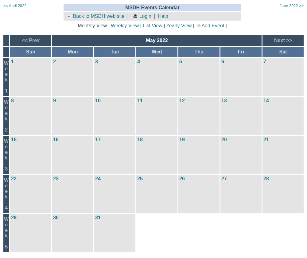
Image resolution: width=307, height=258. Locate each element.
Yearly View (179, 25)
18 (140, 139)
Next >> (283, 40)
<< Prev (31, 40)
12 (182, 100)
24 (98, 178)
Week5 (6, 233)
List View (152, 25)
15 (14, 139)
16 (56, 139)
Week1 (6, 77)
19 (182, 139)
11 (140, 100)
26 (182, 178)
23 (56, 178)
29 (14, 217)
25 (140, 178)
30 (56, 217)
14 (266, 100)
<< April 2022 (14, 5)
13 (224, 100)
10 (98, 100)
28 (266, 178)
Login (142, 16)
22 (14, 178)
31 (98, 217)
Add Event (212, 25)
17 (98, 139)
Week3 (6, 155)
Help (163, 16)
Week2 (6, 116)
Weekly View (125, 25)
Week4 (6, 194)
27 (224, 178)
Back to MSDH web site (96, 16)
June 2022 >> (292, 5)
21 (266, 139)
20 (224, 139)
